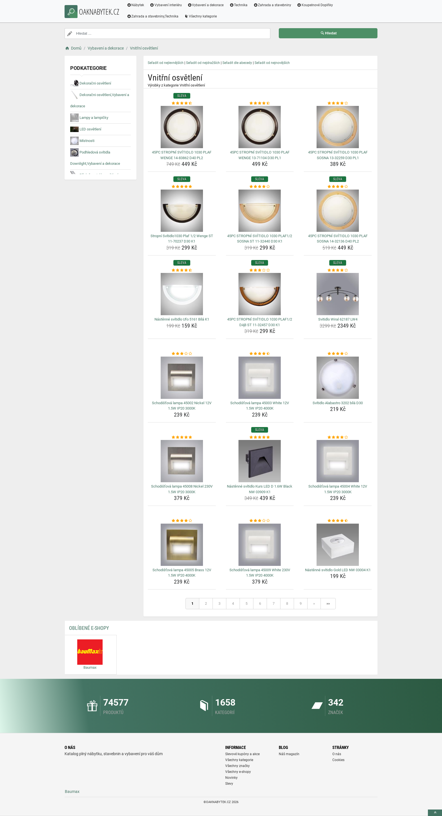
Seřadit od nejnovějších (272, 63)
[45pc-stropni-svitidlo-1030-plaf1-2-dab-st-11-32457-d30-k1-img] (260, 294)
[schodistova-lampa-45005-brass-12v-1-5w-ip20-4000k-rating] (182, 521)
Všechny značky (237, 766)
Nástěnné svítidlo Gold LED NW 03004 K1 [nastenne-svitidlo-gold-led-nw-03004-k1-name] (338, 570)
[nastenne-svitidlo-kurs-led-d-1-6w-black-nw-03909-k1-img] (260, 461)
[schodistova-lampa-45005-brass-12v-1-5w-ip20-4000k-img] (182, 545)
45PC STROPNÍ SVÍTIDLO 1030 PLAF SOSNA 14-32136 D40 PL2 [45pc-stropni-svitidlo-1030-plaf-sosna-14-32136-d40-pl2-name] (338, 239)
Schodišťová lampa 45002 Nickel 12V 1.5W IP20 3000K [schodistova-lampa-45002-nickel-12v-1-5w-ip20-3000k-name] (181, 406)
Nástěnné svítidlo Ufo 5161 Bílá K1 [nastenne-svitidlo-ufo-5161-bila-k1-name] (181, 319)
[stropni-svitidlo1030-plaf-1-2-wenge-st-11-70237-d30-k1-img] (182, 211)
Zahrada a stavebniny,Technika (154, 16)
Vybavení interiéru (167, 5)
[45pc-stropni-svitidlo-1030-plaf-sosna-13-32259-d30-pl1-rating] (338, 103)
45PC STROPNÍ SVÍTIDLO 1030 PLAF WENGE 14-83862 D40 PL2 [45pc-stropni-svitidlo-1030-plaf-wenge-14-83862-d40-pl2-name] (181, 155)
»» (328, 603)
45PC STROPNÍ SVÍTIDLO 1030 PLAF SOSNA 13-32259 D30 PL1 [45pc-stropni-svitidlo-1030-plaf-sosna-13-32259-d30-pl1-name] (338, 155)
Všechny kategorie (202, 16)
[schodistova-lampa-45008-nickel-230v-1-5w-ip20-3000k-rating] (182, 437)
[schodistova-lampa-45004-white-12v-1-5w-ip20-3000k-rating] (338, 437)
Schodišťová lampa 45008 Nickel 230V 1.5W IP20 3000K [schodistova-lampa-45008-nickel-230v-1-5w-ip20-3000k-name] (182, 489)
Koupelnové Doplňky (317, 5)
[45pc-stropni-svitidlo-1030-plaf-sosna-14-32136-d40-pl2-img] (338, 211)
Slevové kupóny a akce (242, 754)
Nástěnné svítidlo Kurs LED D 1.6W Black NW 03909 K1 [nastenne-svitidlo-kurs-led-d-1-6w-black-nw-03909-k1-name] (259, 489)
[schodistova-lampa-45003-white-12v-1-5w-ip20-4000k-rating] (260, 354)
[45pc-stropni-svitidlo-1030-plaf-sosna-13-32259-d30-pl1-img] (338, 127)
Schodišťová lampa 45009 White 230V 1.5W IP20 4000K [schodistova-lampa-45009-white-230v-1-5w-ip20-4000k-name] (259, 573)
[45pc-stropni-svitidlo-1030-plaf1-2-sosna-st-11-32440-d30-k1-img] (260, 211)
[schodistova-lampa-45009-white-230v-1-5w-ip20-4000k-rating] (260, 521)
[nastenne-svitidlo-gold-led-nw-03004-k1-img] (338, 545)
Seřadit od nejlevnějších (166, 63)
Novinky (231, 778)
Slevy (229, 784)
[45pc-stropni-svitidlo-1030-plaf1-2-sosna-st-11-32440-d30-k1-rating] (260, 187)
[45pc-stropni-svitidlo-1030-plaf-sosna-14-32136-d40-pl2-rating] (338, 187)
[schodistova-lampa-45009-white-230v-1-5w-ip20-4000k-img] (260, 545)
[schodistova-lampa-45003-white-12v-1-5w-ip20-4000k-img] (260, 378)
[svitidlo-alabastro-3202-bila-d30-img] (338, 378)
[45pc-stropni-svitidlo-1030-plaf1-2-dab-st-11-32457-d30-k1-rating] (260, 270)
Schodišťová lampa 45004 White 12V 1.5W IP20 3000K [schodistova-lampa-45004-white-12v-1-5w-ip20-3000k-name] (337, 489)
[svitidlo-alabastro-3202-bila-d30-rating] (338, 354)
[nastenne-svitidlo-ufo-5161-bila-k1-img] (182, 294)
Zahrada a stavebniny (274, 5)
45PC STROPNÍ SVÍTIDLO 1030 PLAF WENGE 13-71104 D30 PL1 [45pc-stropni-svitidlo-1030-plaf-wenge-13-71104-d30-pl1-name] (259, 155)
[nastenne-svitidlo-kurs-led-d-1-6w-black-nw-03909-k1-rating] (260, 437)
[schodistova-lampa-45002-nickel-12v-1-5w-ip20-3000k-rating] (182, 354)
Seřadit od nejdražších (203, 63)
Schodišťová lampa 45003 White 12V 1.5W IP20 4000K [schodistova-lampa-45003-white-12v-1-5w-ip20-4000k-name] (259, 406)
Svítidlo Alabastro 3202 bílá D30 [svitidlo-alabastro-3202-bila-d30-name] (338, 403)
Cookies (338, 760)
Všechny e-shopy (238, 772)
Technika (240, 5)
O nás (336, 754)
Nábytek (137, 5)
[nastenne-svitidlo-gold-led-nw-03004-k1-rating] (338, 521)
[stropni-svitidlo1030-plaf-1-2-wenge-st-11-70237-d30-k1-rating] (182, 187)
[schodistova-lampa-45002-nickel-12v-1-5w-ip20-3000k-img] (182, 378)
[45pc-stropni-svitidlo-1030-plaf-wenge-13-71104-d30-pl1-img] (260, 127)
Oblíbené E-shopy (89, 628)
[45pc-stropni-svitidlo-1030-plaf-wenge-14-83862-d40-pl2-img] (182, 127)
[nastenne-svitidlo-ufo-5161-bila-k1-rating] (182, 270)
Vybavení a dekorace (207, 5)
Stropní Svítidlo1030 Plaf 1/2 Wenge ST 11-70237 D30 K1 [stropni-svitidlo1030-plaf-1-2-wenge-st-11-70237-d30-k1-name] (182, 239)
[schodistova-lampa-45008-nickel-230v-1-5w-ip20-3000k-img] (182, 461)
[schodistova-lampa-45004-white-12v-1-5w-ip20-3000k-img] (338, 461)
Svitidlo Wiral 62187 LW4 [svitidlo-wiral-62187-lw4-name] (337, 319)
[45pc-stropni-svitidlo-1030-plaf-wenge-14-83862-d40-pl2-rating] (182, 103)
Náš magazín (289, 754)
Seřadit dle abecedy (237, 63)
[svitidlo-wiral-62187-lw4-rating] (338, 270)
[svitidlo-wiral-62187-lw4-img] (338, 294)
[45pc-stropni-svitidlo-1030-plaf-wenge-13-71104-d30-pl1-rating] (260, 103)
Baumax (72, 791)
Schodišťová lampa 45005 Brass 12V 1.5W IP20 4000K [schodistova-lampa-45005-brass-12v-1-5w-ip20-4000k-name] (182, 573)
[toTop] (435, 813)
